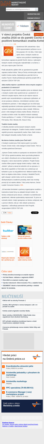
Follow (7, 213)
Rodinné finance (8, 422)
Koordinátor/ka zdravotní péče (19, 366)
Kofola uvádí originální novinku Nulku (16, 311)
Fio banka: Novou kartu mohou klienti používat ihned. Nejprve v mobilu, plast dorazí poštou (20, 425)
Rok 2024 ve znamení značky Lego (15, 280)
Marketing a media (11, 405)
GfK (21, 185)
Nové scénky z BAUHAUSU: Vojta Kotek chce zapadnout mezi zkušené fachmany (19, 316)
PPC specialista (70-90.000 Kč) (19, 388)
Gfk (15, 44)
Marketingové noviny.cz (10, 3)
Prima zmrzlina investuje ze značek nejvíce (18, 275)
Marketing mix (34, 14)
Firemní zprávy (33, 18)
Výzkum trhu (38, 34)
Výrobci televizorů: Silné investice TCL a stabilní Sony (22, 283)
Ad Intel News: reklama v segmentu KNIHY (18, 277)
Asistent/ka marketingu (16, 381)
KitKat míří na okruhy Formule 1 (14, 300)
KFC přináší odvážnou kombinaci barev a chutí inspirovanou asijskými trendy (19, 322)
